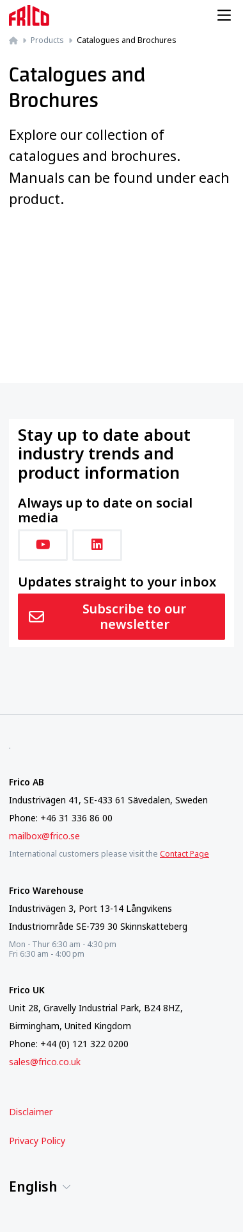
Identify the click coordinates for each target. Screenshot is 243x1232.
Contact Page (184, 853)
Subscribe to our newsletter (107, 616)
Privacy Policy (37, 1140)
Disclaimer (30, 1112)
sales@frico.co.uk (45, 1062)
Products (47, 40)
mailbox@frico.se (44, 836)
